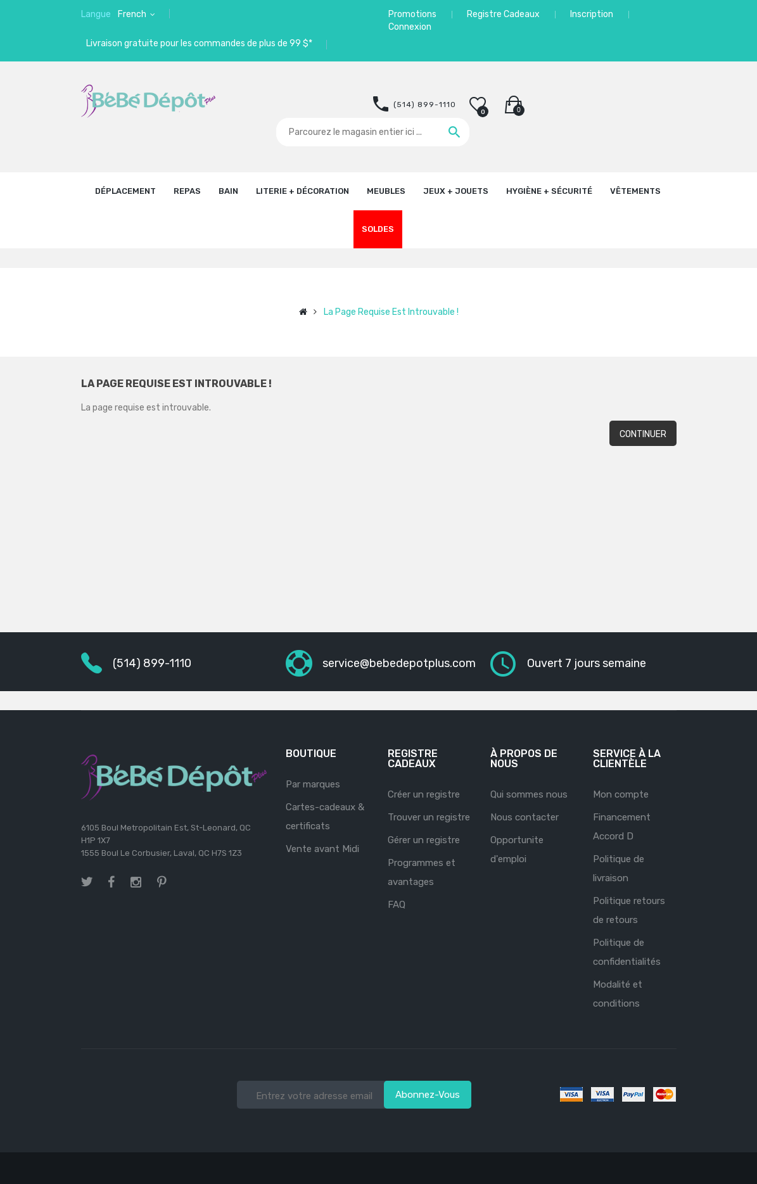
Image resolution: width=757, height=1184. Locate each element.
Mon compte (621, 794)
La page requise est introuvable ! (391, 312)
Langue (96, 14)
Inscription (591, 14)
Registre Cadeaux (503, 14)
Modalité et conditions (617, 994)
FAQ (396, 904)
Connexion (409, 27)
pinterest (162, 881)
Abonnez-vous (427, 1094)
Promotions (412, 14)
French (133, 14)
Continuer (643, 434)
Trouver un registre (429, 817)
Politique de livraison (618, 868)
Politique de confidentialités (627, 952)
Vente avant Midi (322, 849)
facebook (111, 881)
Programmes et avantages (421, 872)
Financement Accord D (622, 827)
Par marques (313, 784)
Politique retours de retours (629, 910)
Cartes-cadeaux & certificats (325, 816)
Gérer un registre (424, 840)
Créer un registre (424, 794)
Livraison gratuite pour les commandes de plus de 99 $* (199, 43)
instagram (135, 880)
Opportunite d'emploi (517, 849)
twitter (86, 881)
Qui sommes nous (529, 794)
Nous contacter (524, 817)
